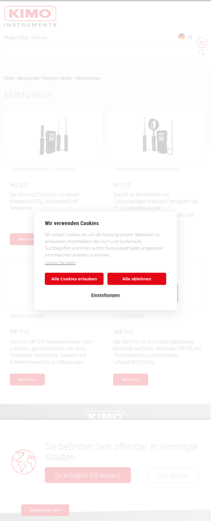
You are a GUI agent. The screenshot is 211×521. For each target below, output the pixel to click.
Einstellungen (105, 295)
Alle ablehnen (136, 278)
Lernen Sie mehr (60, 262)
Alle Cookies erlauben (74, 278)
